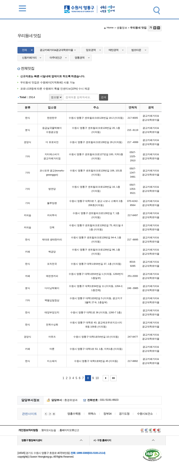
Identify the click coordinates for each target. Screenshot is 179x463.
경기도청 (124, 413)
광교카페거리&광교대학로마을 (56, 50)
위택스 (92, 413)
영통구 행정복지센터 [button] (31, 440)
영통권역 (79, 57)
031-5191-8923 (109, 399)
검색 (103, 97)
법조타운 (136, 50)
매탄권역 (113, 50)
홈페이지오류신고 (69, 430)
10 (97, 378)
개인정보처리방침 (28, 430)
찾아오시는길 (48, 430)
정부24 (107, 413)
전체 (24, 50)
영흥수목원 (73, 413)
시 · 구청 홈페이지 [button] (102, 440)
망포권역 (91, 50)
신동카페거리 (29, 57)
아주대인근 (56, 57)
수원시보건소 (145, 413)
